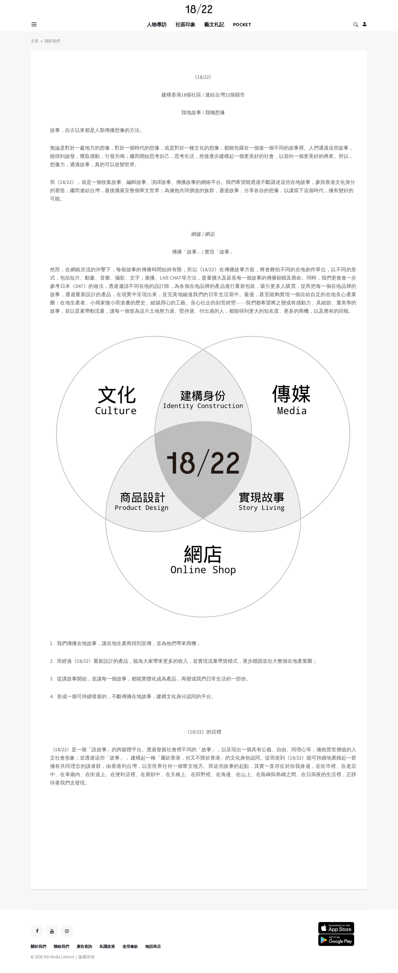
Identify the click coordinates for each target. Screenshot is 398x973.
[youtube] (52, 931)
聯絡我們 (61, 946)
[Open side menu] (33, 24)
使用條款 (130, 946)
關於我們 (52, 40)
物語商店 (153, 946)
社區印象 (185, 24)
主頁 (34, 40)
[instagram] (67, 931)
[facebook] (37, 931)
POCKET (242, 24)
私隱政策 (107, 946)
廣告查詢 (84, 946)
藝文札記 (214, 24)
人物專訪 (157, 24)
